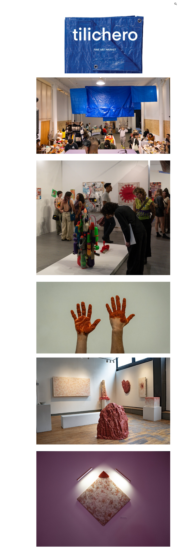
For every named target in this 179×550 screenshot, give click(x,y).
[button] (175, 4)
